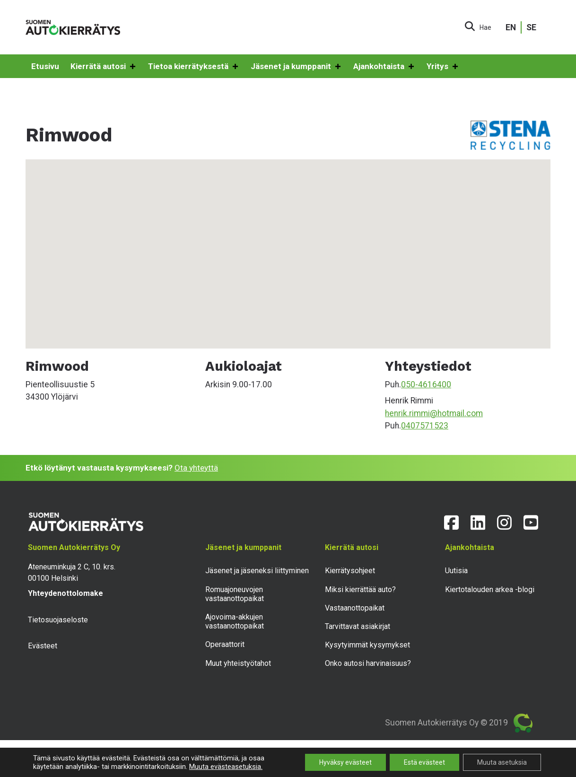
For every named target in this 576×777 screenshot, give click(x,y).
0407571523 (424, 425)
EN (511, 27)
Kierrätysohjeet (350, 570)
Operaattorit (224, 644)
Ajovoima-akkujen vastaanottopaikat (234, 621)
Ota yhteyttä (196, 467)
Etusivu (45, 66)
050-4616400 (426, 384)
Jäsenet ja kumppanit (296, 66)
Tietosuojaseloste (58, 619)
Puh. (393, 384)
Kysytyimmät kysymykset (367, 644)
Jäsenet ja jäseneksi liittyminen (257, 570)
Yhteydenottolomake (65, 593)
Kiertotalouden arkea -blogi (489, 589)
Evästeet (42, 645)
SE (531, 27)
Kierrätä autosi (103, 66)
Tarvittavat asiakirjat (357, 626)
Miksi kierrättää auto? (360, 589)
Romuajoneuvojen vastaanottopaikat (234, 594)
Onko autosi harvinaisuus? (368, 663)
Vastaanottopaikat (354, 607)
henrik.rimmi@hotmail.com (434, 413)
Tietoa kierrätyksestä (193, 66)
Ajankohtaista (384, 66)
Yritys (443, 66)
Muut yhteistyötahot (238, 663)
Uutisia (456, 570)
